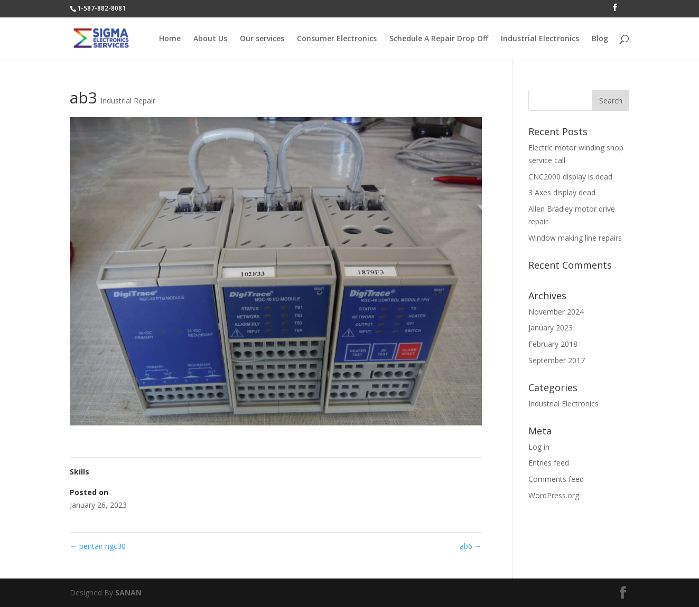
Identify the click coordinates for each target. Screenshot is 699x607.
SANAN (128, 592)
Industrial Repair (127, 101)
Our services (262, 39)
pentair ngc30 (98, 546)
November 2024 (556, 312)
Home (170, 39)
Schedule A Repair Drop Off (438, 39)
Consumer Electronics (337, 39)
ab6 (471, 546)
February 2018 (552, 344)
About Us (210, 39)
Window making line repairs (575, 238)
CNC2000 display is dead (570, 177)
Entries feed (548, 463)
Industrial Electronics (540, 39)
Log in (538, 447)
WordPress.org (553, 495)
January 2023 (550, 328)
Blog (600, 39)
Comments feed (556, 479)
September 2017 (556, 360)
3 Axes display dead (561, 192)
